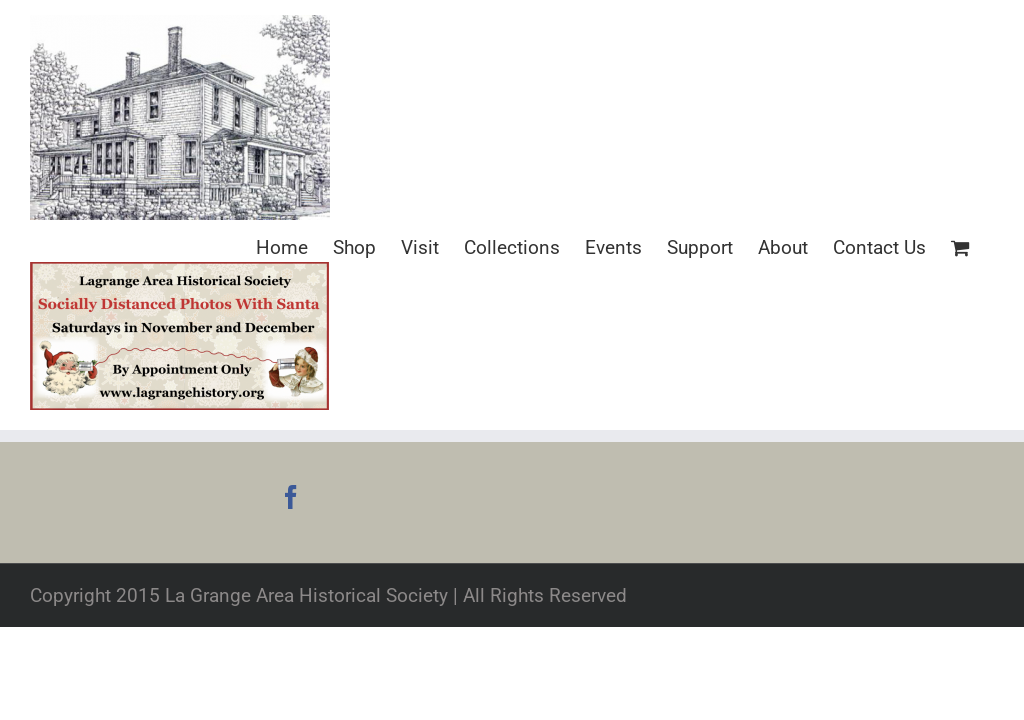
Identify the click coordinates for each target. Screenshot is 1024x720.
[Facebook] (291, 497)
